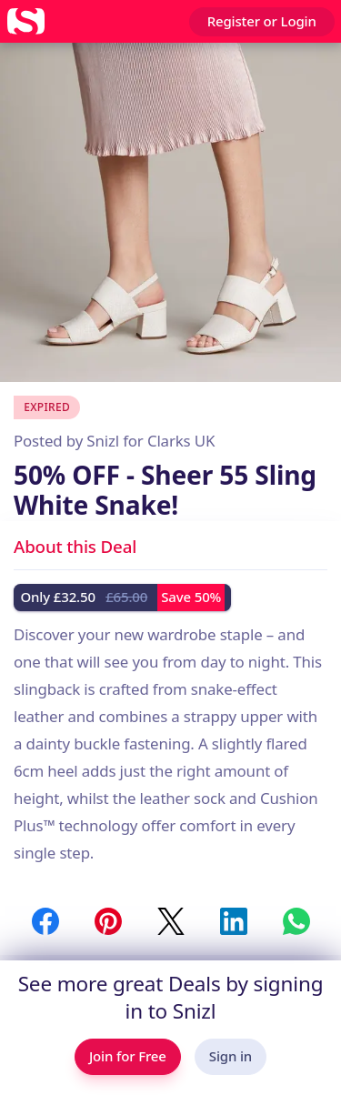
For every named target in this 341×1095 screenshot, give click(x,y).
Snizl (102, 440)
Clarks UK (181, 440)
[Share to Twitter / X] (171, 921)
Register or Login (261, 21)
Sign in (230, 1056)
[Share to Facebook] (45, 921)
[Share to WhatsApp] (296, 921)
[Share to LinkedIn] (233, 921)
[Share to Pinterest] (108, 921)
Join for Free (127, 1056)
